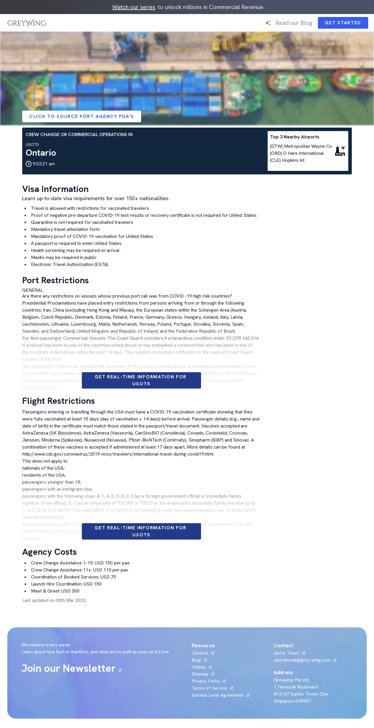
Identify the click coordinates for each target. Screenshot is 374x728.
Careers (200, 653)
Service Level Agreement (217, 695)
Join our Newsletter (68, 668)
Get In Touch (286, 653)
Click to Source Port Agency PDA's (81, 116)
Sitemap (200, 674)
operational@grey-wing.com (301, 660)
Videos (199, 667)
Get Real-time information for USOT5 (141, 380)
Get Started (343, 23)
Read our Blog (294, 23)
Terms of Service (209, 688)
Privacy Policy (206, 681)
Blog (196, 660)
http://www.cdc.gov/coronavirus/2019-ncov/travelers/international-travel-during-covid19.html (118, 454)
